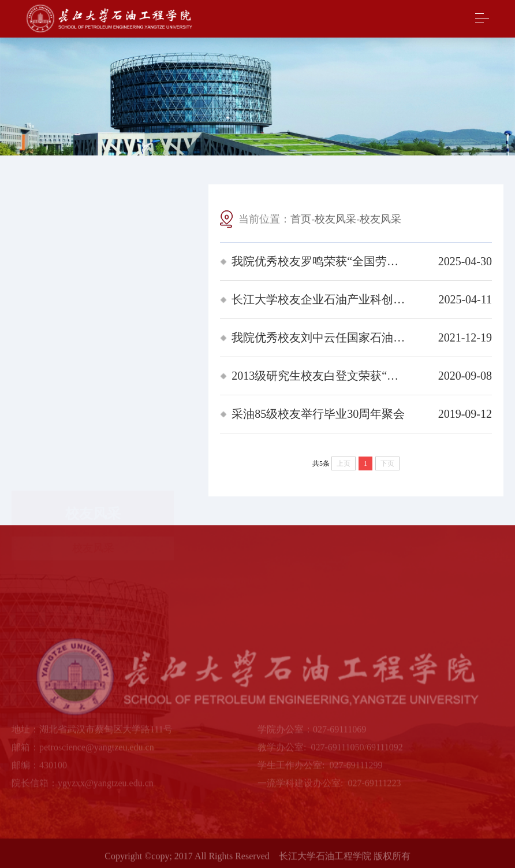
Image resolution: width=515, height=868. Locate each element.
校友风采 (93, 250)
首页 (300, 220)
